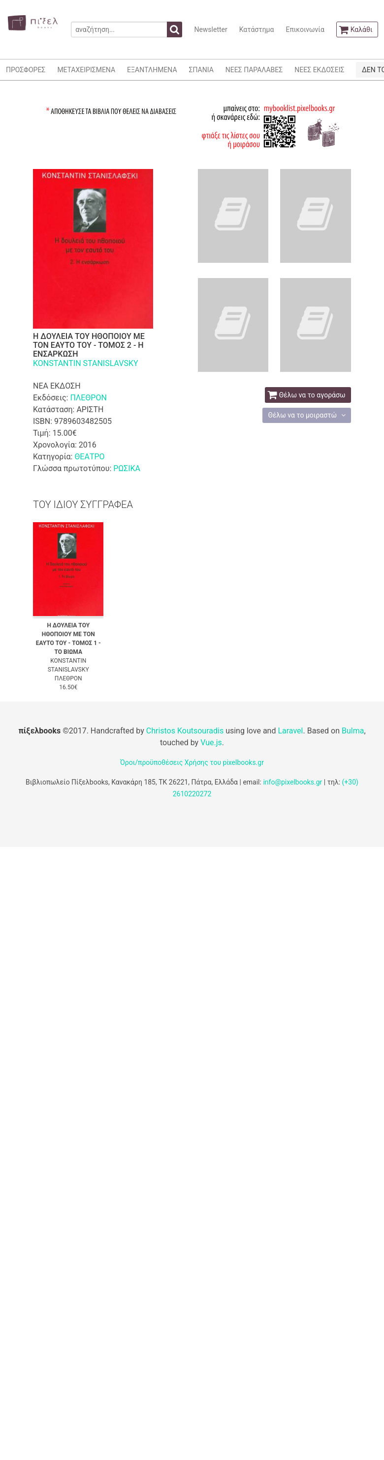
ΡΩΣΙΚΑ (126, 468)
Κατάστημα (256, 29)
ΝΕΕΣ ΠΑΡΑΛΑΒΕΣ (254, 70)
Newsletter (210, 29)
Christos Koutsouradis (185, 730)
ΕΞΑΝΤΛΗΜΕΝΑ (152, 70)
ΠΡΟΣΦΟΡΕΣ (25, 70)
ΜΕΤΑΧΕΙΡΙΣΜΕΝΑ (86, 70)
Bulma (353, 730)
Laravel (290, 730)
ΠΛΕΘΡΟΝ (88, 397)
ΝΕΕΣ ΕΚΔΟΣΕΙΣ (319, 70)
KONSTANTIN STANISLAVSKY (85, 363)
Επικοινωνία (305, 29)
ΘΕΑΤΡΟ (89, 456)
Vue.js (211, 742)
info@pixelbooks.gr (292, 782)
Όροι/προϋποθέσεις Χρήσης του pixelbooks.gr (192, 762)
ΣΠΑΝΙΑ (201, 70)
